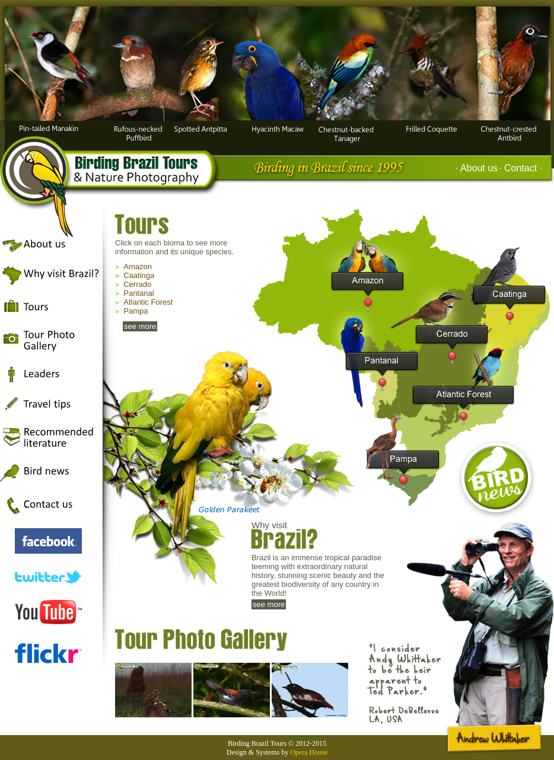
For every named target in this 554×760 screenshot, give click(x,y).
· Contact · (520, 168)
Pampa (135, 310)
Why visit (317, 536)
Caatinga (138, 275)
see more (140, 326)
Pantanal (138, 293)
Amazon (137, 266)
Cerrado (137, 284)
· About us (477, 168)
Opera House (308, 752)
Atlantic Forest (148, 302)
